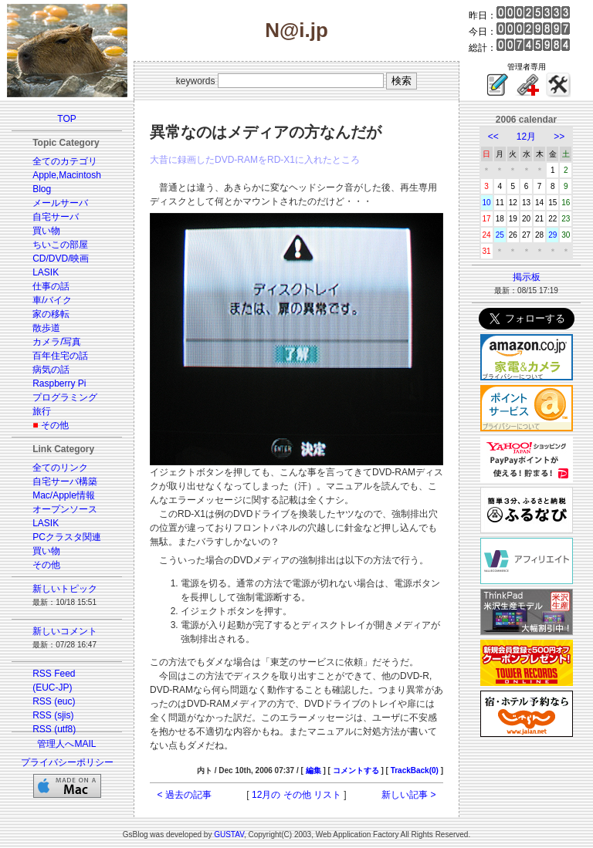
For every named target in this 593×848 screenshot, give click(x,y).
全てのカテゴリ (64, 161)
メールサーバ (60, 203)
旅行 (41, 411)
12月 (526, 136)
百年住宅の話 (60, 355)
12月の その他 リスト (296, 794)
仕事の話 (50, 286)
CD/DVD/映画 (60, 258)
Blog (41, 189)
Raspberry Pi (59, 383)
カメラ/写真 (56, 341)
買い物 (46, 230)
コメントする (356, 770)
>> (559, 136)
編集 (313, 770)
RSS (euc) (53, 701)
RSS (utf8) (54, 729)
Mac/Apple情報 (63, 495)
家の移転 (50, 314)
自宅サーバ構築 (64, 481)
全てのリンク (60, 467)
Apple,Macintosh (66, 175)
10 (487, 202)
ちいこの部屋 (60, 244)
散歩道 (46, 328)
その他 (55, 425)
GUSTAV (229, 834)
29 (552, 235)
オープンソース (64, 509)
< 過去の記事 (185, 794)
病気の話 (50, 369)
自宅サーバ (55, 216)
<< (493, 136)
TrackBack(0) (415, 770)
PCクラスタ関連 (66, 537)
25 (500, 235)
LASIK (45, 272)
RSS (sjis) (52, 715)
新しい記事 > (408, 794)
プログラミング (64, 397)
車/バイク (52, 300)
